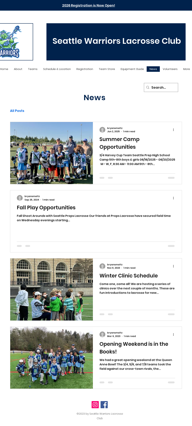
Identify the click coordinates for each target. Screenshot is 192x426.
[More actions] (174, 130)
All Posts (17, 110)
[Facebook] (104, 404)
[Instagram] (95, 404)
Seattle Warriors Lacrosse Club (116, 41)
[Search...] (160, 87)
